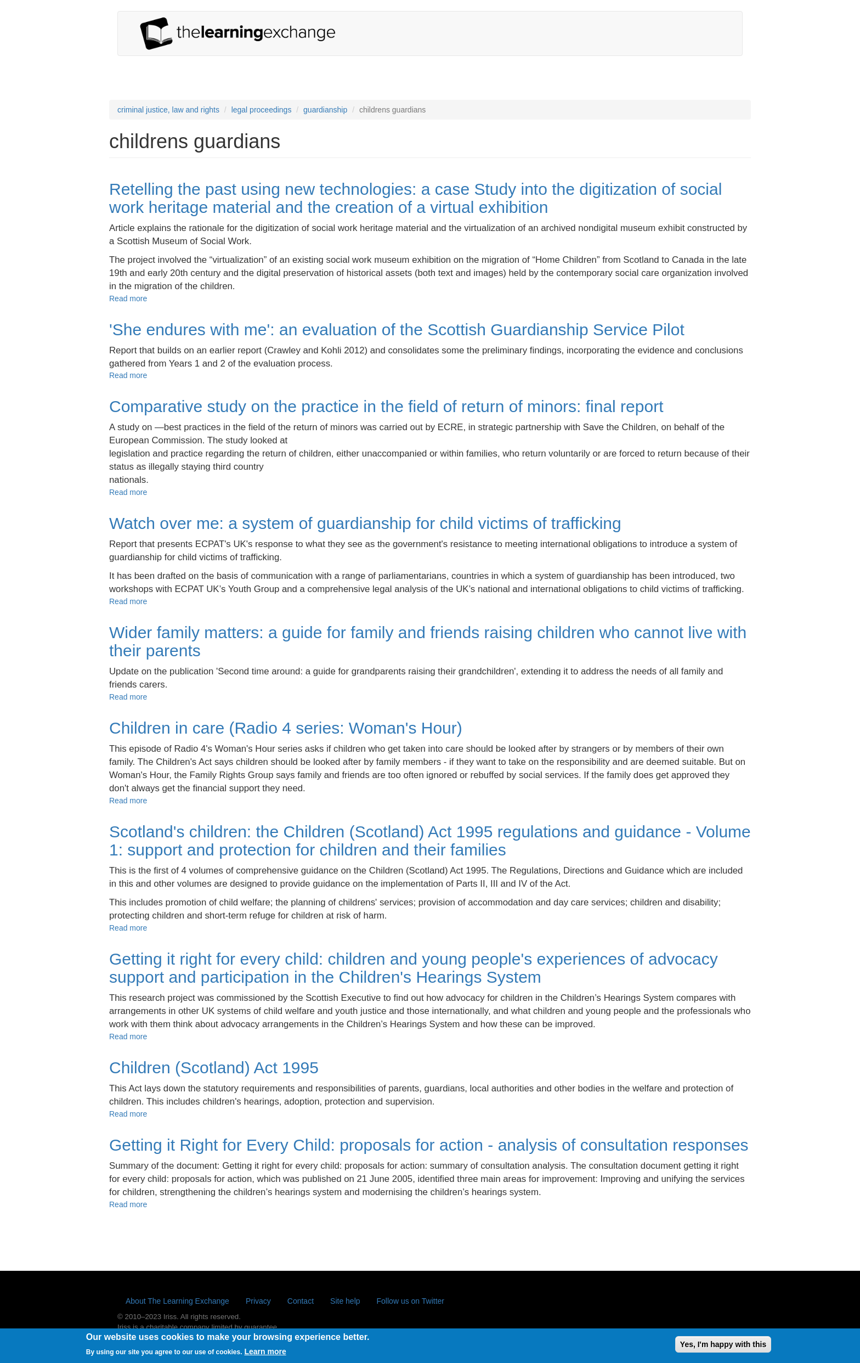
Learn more (265, 1355)
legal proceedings (261, 109)
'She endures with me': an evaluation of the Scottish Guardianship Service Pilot (396, 329)
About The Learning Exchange (177, 1301)
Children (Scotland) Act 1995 (214, 1067)
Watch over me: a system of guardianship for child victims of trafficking (365, 523)
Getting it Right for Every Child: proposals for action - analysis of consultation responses (429, 1145)
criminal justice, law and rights (168, 109)
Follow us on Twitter (410, 1301)
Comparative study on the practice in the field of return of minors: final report (386, 406)
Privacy (258, 1301)
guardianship (325, 109)
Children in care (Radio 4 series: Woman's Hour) (285, 728)
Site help (345, 1301)
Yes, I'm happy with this (723, 1347)
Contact (300, 1301)
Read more (128, 298)
